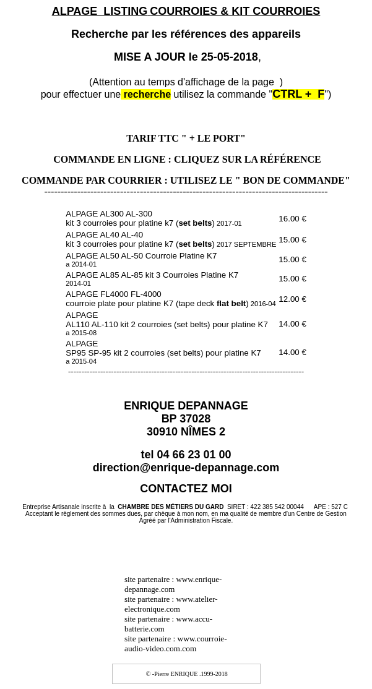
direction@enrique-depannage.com (186, 467)
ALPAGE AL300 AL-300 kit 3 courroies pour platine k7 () (154, 218)
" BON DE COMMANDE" (292, 180)
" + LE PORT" (213, 138)
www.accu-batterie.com (168, 623)
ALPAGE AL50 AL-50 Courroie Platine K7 (141, 259)
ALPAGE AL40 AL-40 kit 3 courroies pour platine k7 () (171, 239)
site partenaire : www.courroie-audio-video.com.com (175, 643)
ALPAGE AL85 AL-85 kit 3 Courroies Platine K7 (152, 278)
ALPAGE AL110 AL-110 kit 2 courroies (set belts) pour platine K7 (167, 323)
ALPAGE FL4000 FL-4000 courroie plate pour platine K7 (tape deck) (170, 298)
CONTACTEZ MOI (186, 488)
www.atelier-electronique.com (171, 604)
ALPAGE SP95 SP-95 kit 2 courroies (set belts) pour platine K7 (163, 352)
